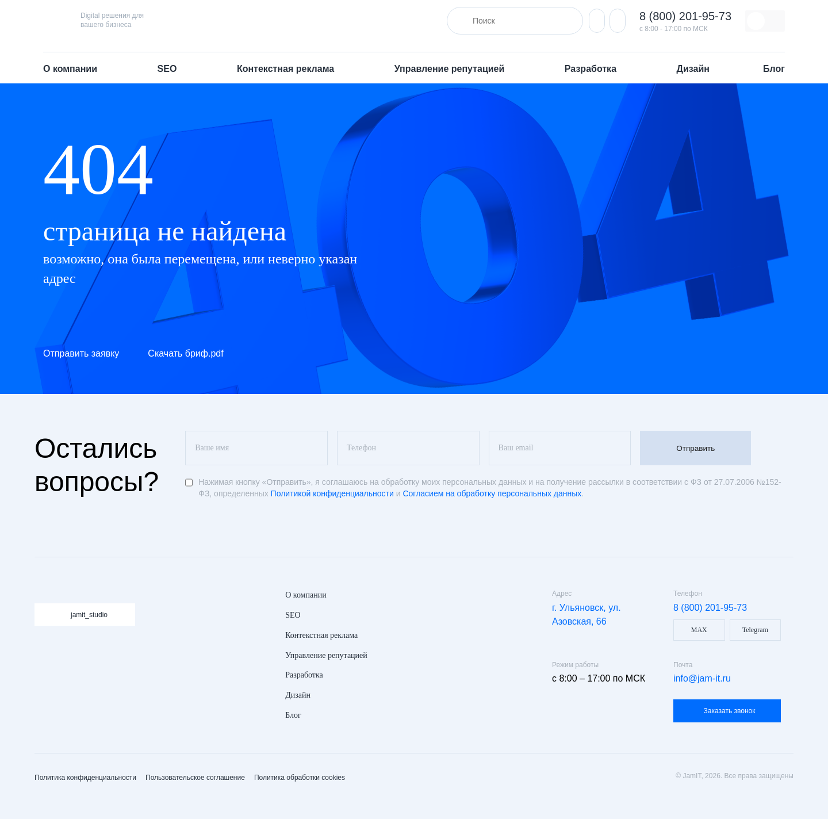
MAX (699, 630)
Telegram (755, 630)
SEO (168, 69)
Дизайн (693, 69)
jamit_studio (89, 615)
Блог (774, 69)
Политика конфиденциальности (85, 778)
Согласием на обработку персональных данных (491, 493)
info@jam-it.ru (702, 678)
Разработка (592, 69)
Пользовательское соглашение (195, 778)
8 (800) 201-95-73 (685, 16)
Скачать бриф (185, 353)
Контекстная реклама (287, 69)
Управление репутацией (450, 69)
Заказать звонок (730, 711)
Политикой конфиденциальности (332, 493)
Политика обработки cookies (299, 778)
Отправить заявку (81, 353)
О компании (71, 69)
